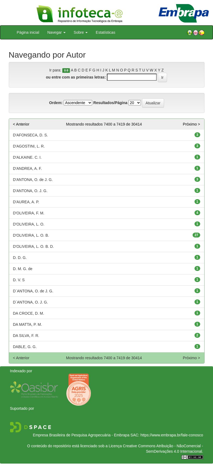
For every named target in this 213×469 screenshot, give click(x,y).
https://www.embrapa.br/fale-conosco (171, 435)
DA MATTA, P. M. (27, 324)
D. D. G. (20, 257)
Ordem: (56, 103)
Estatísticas (105, 32)
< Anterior (21, 124)
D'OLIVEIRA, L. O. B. (31, 235)
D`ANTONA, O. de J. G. (33, 291)
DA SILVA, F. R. (26, 335)
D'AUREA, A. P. (26, 202)
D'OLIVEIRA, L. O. (29, 224)
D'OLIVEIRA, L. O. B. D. (33, 246)
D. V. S (19, 280)
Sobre (81, 32)
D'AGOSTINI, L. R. (29, 146)
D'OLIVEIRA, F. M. (28, 213)
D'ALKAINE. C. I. (27, 157)
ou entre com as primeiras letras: (76, 77)
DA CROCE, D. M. (28, 313)
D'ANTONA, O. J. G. (30, 191)
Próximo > (191, 124)
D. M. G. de (23, 269)
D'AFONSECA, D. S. (30, 135)
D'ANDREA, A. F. (27, 168)
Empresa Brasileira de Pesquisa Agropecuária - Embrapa (81, 435)
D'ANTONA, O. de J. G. (33, 179)
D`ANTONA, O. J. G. (30, 302)
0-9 (66, 70)
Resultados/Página (110, 103)
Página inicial (28, 32)
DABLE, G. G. (25, 347)
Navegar (56, 32)
